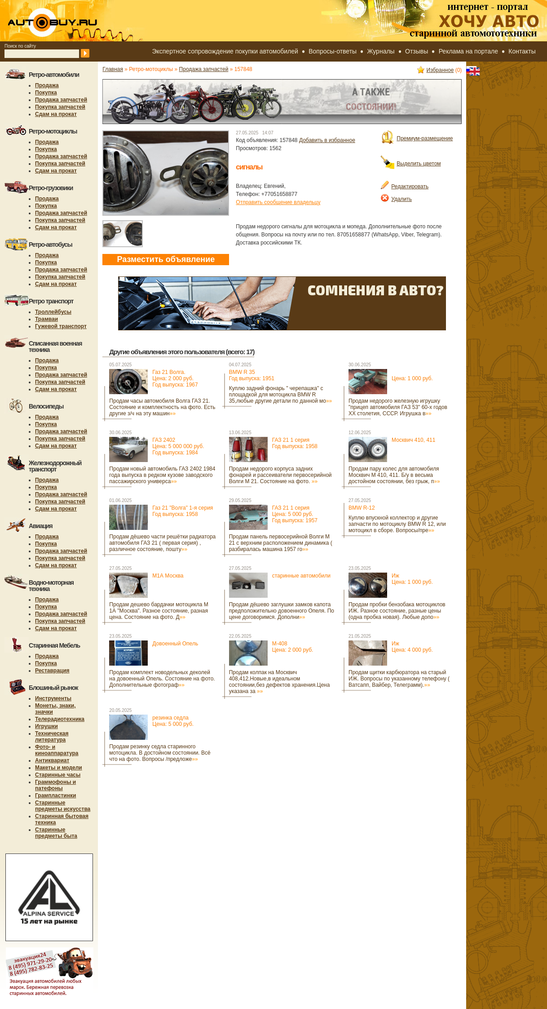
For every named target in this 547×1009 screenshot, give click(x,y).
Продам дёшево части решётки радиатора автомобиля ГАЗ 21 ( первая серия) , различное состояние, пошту (162, 542)
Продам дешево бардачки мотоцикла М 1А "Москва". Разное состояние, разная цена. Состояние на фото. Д (158, 610)
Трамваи (46, 319)
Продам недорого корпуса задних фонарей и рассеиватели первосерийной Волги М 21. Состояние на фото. (280, 475)
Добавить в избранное (327, 140)
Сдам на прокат (56, 114)
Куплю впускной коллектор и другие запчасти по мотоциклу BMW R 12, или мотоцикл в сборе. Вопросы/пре (397, 524)
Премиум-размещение (417, 138)
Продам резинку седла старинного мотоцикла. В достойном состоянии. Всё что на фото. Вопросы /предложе (159, 752)
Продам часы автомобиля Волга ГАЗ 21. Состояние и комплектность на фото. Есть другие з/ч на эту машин (162, 407)
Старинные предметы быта (56, 833)
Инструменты (53, 698)
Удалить (396, 199)
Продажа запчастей (61, 100)
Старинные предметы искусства (62, 806)
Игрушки (46, 726)
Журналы (381, 51)
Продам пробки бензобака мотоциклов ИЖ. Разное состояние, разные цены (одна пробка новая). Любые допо (397, 610)
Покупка (46, 92)
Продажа (47, 85)
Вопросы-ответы (333, 51)
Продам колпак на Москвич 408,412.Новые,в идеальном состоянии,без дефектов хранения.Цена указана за (279, 681)
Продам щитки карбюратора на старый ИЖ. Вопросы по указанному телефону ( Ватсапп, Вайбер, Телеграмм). (399, 678)
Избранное (435, 70)
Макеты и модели (58, 768)
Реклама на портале (468, 51)
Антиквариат (52, 760)
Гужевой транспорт (61, 326)
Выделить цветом (411, 163)
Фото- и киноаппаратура (57, 750)
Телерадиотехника (59, 719)
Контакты (521, 51)
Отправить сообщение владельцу (278, 202)
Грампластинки (55, 795)
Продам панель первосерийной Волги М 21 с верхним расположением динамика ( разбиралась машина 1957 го (280, 542)
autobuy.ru (74, 20)
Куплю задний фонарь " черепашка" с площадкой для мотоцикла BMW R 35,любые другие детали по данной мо (280, 394)
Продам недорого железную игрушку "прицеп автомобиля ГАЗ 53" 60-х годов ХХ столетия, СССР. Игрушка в (397, 407)
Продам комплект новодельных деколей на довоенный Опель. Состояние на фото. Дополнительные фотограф (162, 678)
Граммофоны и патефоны (55, 785)
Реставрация (52, 670)
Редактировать (404, 186)
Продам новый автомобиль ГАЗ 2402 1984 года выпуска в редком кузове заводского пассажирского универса (162, 475)
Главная (112, 69)
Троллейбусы (53, 312)
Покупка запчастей (60, 107)
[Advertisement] (135, 801)
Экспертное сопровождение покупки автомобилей (225, 51)
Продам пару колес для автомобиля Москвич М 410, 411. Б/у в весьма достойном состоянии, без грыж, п (394, 475)
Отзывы (416, 51)
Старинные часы (57, 775)
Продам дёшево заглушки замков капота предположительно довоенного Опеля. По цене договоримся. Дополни (281, 610)
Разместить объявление (166, 259)
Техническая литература (51, 736)
